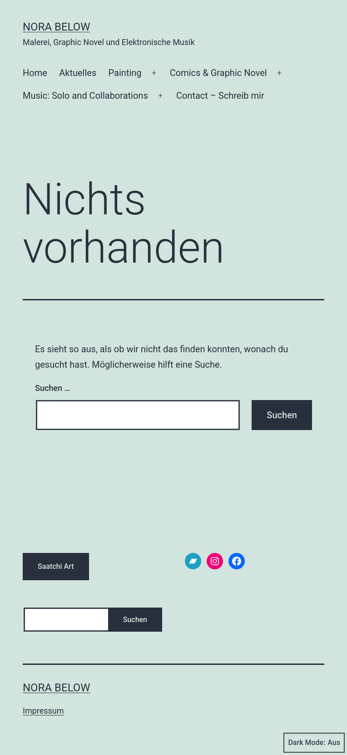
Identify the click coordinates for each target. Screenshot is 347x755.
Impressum (43, 710)
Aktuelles (77, 72)
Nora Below (56, 26)
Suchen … (52, 388)
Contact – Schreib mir (220, 95)
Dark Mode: (314, 742)
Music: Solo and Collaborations (85, 95)
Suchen (135, 619)
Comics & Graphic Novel (218, 72)
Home (35, 72)
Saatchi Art (56, 566)
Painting (125, 72)
